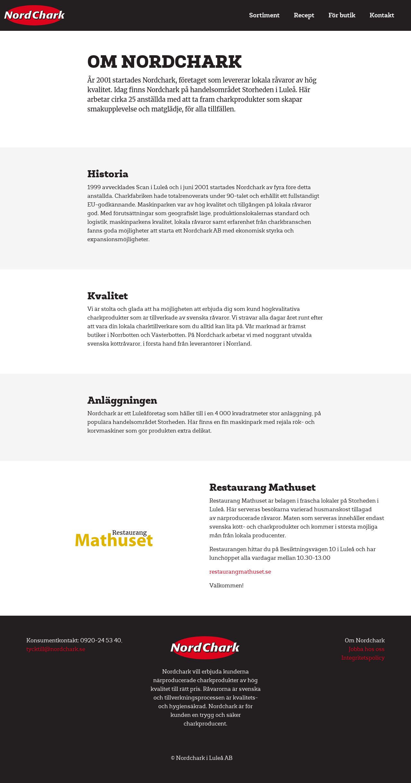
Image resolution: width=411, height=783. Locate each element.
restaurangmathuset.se (240, 572)
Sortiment (264, 15)
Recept (304, 15)
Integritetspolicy (363, 658)
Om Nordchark (365, 640)
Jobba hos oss (367, 649)
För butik (341, 15)
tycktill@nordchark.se (55, 649)
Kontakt (382, 15)
